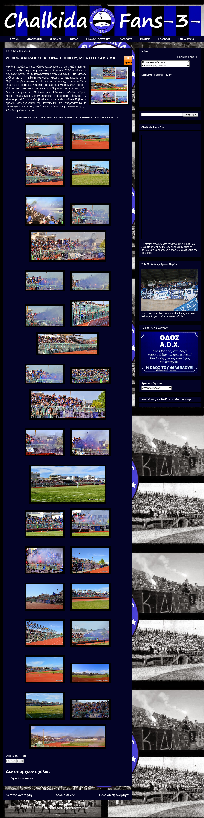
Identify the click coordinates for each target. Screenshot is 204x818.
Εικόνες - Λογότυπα (98, 39)
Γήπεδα (73, 39)
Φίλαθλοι (55, 39)
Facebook (164, 39)
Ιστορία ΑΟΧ (34, 39)
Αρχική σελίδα (65, 795)
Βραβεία (145, 39)
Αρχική (14, 39)
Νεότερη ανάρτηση (19, 795)
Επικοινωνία (186, 39)
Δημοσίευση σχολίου (22, 778)
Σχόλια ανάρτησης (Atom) (75, 807)
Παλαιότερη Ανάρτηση (114, 795)
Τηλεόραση (125, 39)
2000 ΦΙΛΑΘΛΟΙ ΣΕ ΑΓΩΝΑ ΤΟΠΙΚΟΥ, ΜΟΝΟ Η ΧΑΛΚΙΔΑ (60, 58)
